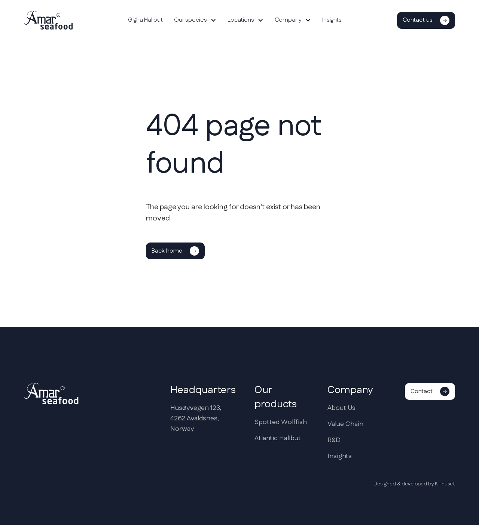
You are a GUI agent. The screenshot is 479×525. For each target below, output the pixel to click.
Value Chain (345, 424)
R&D (334, 440)
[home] (48, 20)
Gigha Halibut (145, 20)
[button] (195, 20)
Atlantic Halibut (277, 438)
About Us (341, 408)
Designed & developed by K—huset (414, 484)
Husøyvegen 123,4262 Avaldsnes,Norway (195, 418)
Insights (332, 20)
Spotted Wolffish (280, 422)
